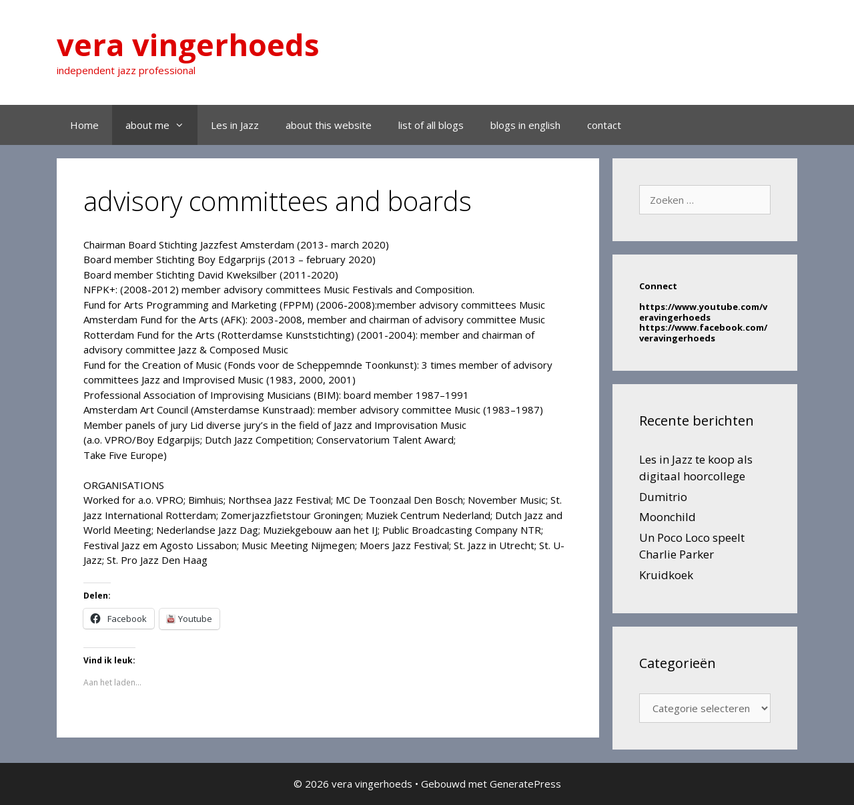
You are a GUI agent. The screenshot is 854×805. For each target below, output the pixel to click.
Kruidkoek (666, 575)
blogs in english (525, 125)
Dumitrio (663, 496)
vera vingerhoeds (188, 44)
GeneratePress (525, 783)
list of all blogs (431, 125)
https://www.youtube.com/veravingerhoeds (703, 312)
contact (604, 125)
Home (84, 125)
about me (161, 125)
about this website (329, 125)
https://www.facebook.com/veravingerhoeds (703, 332)
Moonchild (667, 516)
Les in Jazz (235, 125)
